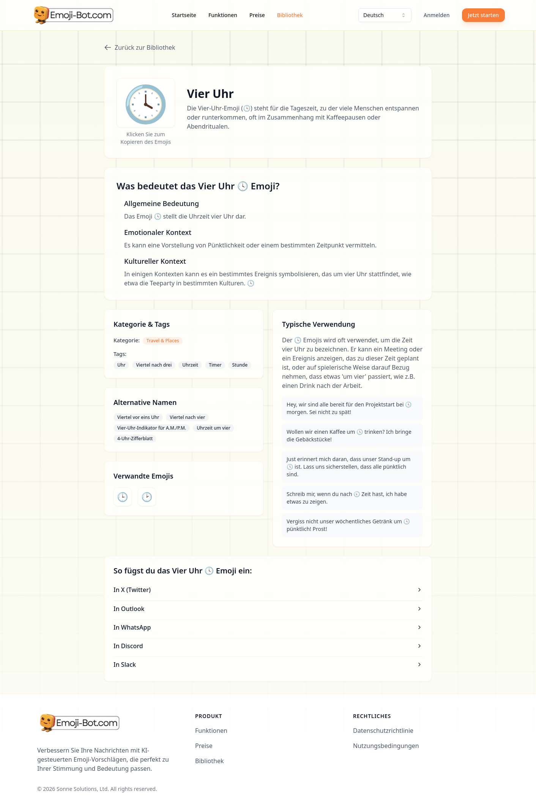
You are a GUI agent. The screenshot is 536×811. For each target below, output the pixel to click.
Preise (257, 15)
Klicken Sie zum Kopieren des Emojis (145, 138)
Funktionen (222, 15)
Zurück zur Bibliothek (139, 47)
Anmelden (437, 15)
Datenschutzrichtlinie (383, 730)
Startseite (184, 15)
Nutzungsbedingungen (386, 746)
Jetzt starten (483, 15)
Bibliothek (290, 15)
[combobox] (384, 15)
